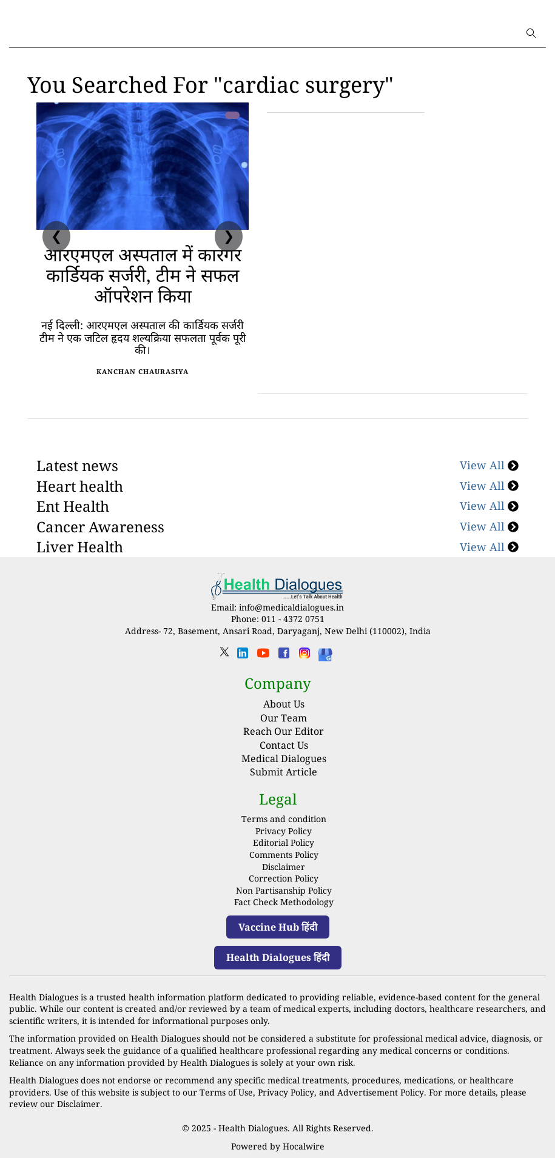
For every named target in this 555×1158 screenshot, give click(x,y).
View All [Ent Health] (489, 505)
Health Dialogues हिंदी (277, 957)
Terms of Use (226, 1092)
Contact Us (284, 745)
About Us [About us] (283, 704)
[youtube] (263, 657)
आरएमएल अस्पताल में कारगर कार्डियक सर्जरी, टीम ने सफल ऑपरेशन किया (142, 275)
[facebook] (284, 657)
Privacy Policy (283, 831)
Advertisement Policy (380, 1092)
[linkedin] (242, 657)
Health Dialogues (253, 1128)
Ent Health (72, 506)
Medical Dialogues (283, 758)
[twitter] (224, 655)
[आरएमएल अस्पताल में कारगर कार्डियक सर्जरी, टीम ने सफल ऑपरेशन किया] (142, 166)
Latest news (77, 465)
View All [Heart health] (489, 485)
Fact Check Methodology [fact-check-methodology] (284, 902)
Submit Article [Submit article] (283, 771)
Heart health (79, 486)
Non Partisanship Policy (284, 890)
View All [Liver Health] (489, 547)
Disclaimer (283, 866)
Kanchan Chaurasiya (142, 371)
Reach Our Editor (283, 731)
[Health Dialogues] (325, 654)
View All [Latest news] (489, 465)
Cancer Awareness (100, 527)
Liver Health (79, 547)
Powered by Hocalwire (278, 1146)
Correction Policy (283, 878)
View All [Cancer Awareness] (489, 526)
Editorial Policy (283, 842)
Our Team (283, 718)
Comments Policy (283, 854)
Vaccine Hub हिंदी (277, 927)
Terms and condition (283, 819)
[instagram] (304, 657)
